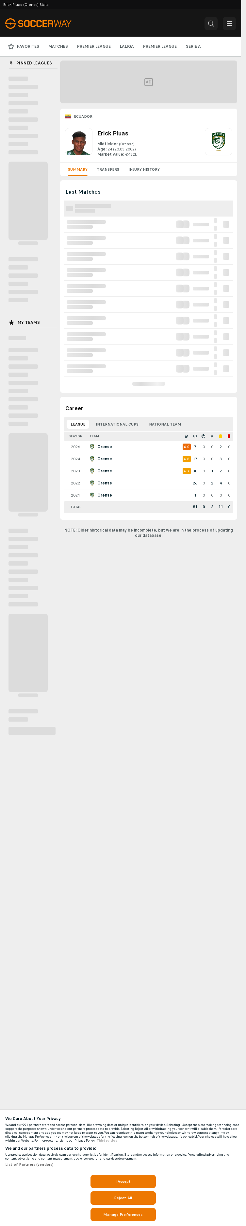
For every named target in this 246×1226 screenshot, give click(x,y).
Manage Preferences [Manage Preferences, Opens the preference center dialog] (122, 1214)
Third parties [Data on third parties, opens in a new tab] (107, 1141)
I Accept (123, 1181)
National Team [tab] (165, 424)
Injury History (144, 169)
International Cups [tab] (117, 424)
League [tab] (78, 424)
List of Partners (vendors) (29, 1164)
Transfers (108, 169)
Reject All (123, 1198)
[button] (211, 23)
